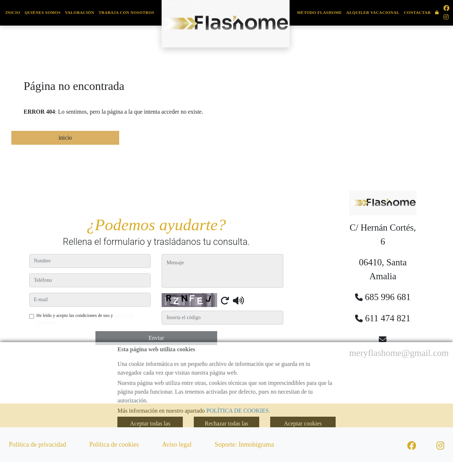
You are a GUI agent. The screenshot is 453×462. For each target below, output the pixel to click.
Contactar (417, 12)
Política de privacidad (37, 444)
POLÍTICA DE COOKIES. (238, 411)
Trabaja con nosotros (126, 12)
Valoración (79, 12)
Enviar (156, 338)
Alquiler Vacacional (372, 12)
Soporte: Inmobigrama (244, 444)
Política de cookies (114, 444)
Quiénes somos (42, 12)
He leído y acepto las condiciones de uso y (85, 319)
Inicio (12, 12)
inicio (65, 138)
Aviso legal (177, 444)
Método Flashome (319, 12)
